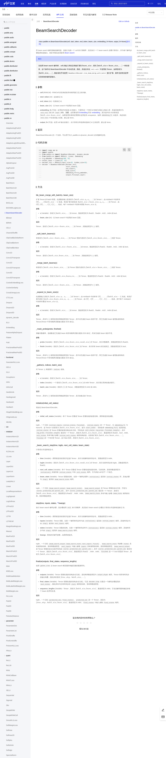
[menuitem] (159, 4)
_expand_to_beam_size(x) (145, 63)
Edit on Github (124, 21)
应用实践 (47, 15)
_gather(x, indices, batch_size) (142, 74)
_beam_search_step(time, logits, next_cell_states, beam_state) (145, 85)
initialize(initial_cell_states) (145, 79)
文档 (36, 4)
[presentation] (87, 66)
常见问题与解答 (89, 15)
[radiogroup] (84, 623)
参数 (136, 34)
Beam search (69, 53)
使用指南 (19, 15)
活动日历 (73, 4)
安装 (22, 4)
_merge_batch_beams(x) (144, 60)
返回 (136, 38)
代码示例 (138, 42)
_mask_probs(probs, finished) (143, 68)
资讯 (94, 4)
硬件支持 (33, 15)
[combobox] (128, 3)
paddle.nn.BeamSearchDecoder (145, 29)
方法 (136, 46)
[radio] (77, 623)
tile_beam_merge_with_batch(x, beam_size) (146, 52)
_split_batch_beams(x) (144, 56)
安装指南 (6, 15)
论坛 (159, 4)
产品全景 (53, 4)
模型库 (43, 4)
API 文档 (60, 15)
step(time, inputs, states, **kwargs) (144, 92)
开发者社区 (85, 4)
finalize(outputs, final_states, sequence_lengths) (146, 98)
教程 (29, 4)
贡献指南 (73, 15)
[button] (36, 3)
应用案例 (63, 4)
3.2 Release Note (109, 15)
